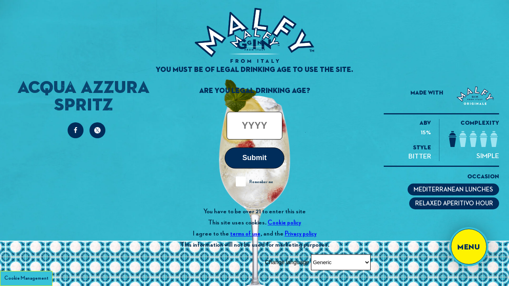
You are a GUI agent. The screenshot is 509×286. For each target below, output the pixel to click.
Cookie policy (284, 222)
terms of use (245, 233)
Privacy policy (301, 233)
